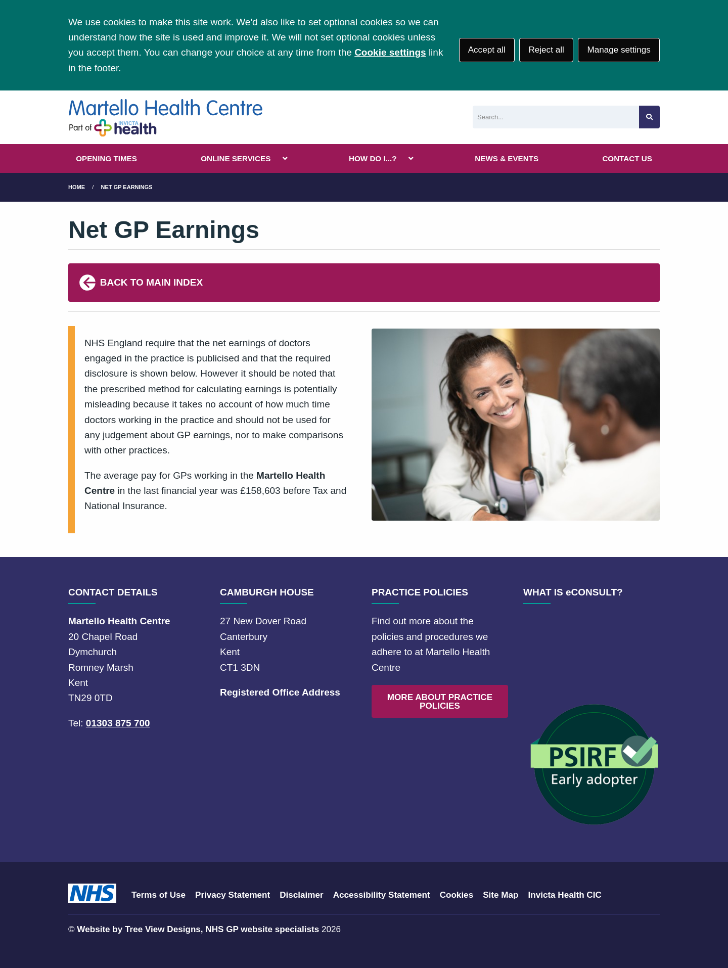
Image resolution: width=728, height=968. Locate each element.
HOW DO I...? (373, 158)
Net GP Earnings (127, 187)
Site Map (500, 895)
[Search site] (649, 117)
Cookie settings (390, 52)
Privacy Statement (232, 895)
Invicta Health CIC (564, 895)
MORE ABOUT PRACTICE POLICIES (439, 702)
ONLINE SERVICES (235, 158)
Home (76, 187)
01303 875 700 (118, 723)
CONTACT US (627, 158)
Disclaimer (301, 895)
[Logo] (166, 117)
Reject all (546, 50)
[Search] (556, 117)
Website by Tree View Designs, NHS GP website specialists (198, 929)
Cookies (457, 895)
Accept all (487, 50)
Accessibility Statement (381, 895)
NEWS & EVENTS (506, 158)
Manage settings (618, 50)
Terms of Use (158, 895)
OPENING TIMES (106, 158)
